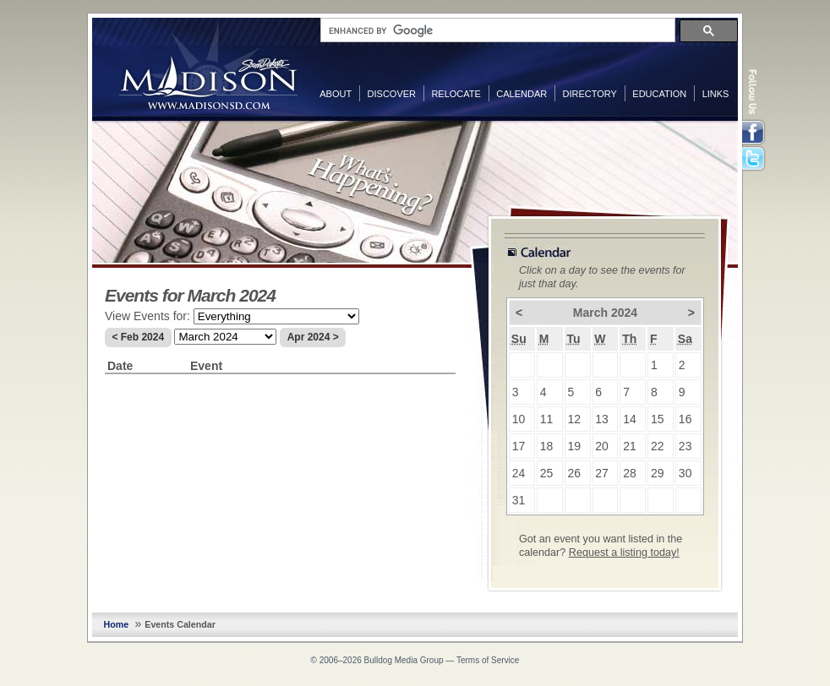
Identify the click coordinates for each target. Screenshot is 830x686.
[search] (496, 30)
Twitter (754, 159)
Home (116, 624)
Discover (392, 94)
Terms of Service (487, 660)
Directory (590, 94)
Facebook (754, 132)
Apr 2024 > (313, 337)
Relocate (455, 94)
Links (715, 94)
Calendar (521, 94)
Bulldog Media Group (404, 660)
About (335, 94)
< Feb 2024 (138, 337)
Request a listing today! (624, 552)
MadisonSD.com (208, 66)
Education (659, 94)
